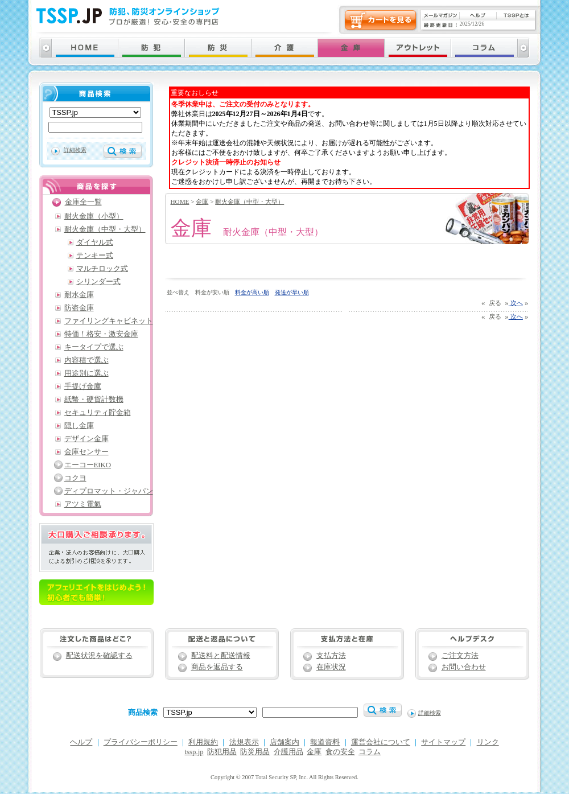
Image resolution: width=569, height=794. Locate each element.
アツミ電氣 (82, 504)
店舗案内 (284, 742)
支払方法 (331, 656)
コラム (369, 752)
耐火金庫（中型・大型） (249, 201)
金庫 (202, 201)
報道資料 (325, 742)
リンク (488, 742)
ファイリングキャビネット (108, 321)
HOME (180, 201)
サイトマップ (443, 742)
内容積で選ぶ (86, 360)
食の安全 (340, 752)
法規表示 (244, 742)
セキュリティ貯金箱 (97, 413)
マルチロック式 (102, 269)
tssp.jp (194, 752)
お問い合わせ (464, 667)
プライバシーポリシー (141, 742)
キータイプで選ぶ (93, 347)
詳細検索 (75, 150)
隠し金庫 (79, 426)
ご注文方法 (460, 656)
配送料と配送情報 (220, 656)
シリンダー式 (98, 282)
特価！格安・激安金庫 (101, 334)
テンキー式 (94, 256)
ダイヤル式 (94, 242)
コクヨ (75, 478)
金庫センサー (86, 452)
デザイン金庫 (86, 439)
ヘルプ (81, 742)
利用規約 (203, 742)
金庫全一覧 (83, 202)
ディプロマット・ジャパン (108, 491)
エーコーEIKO (88, 465)
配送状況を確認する (99, 656)
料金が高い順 (252, 292)
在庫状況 (331, 667)
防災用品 (255, 752)
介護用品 (288, 752)
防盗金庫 (79, 308)
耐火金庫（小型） (93, 216)
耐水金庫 (79, 295)
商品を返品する (217, 667)
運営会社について (380, 742)
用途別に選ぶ (86, 373)
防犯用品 (222, 752)
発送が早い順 (292, 292)
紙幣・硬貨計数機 (93, 400)
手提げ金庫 (82, 386)
